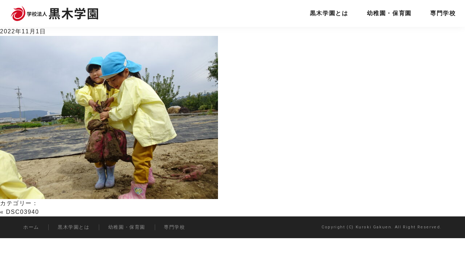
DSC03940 (22, 212)
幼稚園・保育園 (389, 13)
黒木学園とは (329, 13)
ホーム (31, 227)
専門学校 (443, 13)
